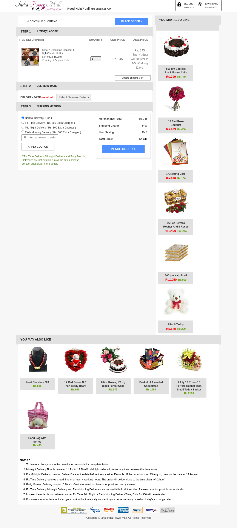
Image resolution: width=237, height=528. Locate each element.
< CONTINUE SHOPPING (42, 21)
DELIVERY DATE (37, 97)
